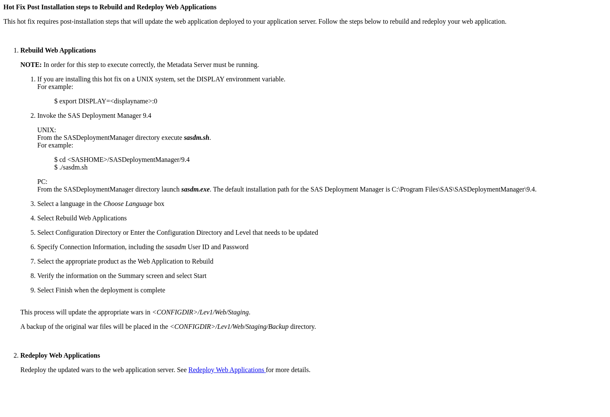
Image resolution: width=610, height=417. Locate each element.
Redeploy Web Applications (227, 369)
